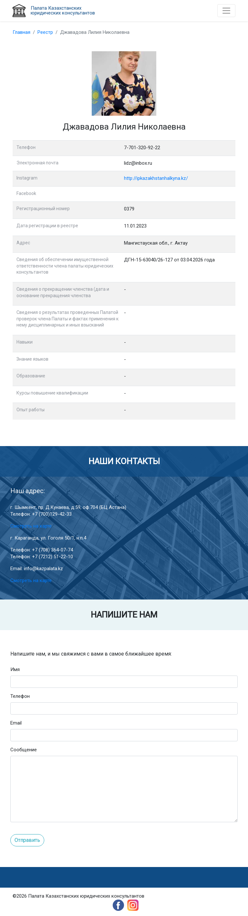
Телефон (20, 696)
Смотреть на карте (31, 526)
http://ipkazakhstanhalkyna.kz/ (156, 178)
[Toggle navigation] (226, 10)
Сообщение (23, 750)
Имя (15, 669)
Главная (21, 32)
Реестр (45, 32)
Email (16, 723)
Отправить (27, 840)
